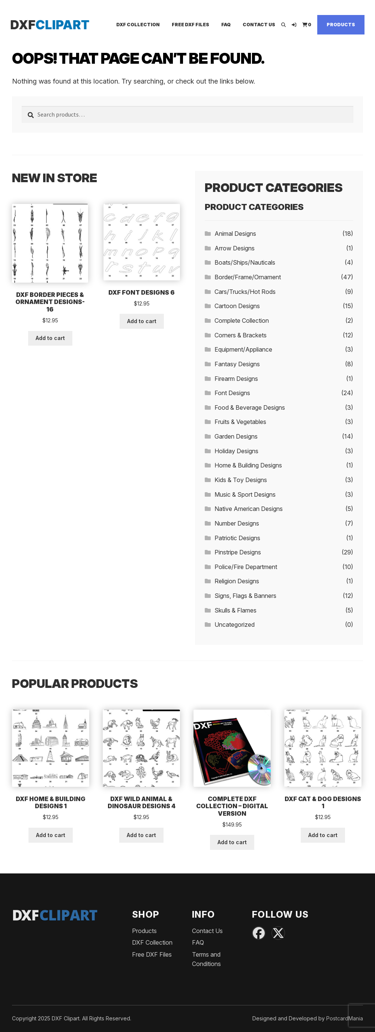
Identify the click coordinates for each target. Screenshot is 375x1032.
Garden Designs (236, 436)
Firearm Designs (236, 378)
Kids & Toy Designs (240, 480)
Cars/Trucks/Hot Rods (245, 291)
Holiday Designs (236, 451)
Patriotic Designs (237, 538)
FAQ (226, 24)
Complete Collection (241, 320)
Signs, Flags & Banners (245, 595)
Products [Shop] (341, 24)
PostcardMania (344, 1018)
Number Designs (236, 523)
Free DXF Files (190, 24)
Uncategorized (234, 624)
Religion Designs (236, 581)
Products (144, 931)
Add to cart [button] (50, 338)
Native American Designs (248, 508)
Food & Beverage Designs (249, 407)
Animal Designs (235, 233)
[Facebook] (259, 933)
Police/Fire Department (245, 567)
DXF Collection (138, 24)
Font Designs (232, 393)
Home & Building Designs (248, 465)
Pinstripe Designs (237, 552)
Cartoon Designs (237, 306)
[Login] (294, 24)
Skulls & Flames (235, 610)
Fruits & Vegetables (240, 421)
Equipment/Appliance (243, 349)
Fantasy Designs (237, 364)
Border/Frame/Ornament (247, 277)
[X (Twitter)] (278, 933)
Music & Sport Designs (245, 494)
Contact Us (259, 24)
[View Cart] (307, 24)
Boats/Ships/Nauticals (244, 262)
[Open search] (283, 24)
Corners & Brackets (240, 335)
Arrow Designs (234, 248)
